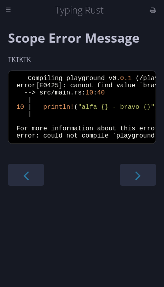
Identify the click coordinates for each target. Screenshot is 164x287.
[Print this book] (153, 10)
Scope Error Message (74, 37)
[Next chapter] (138, 189)
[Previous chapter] (26, 189)
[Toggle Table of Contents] (8, 10)
